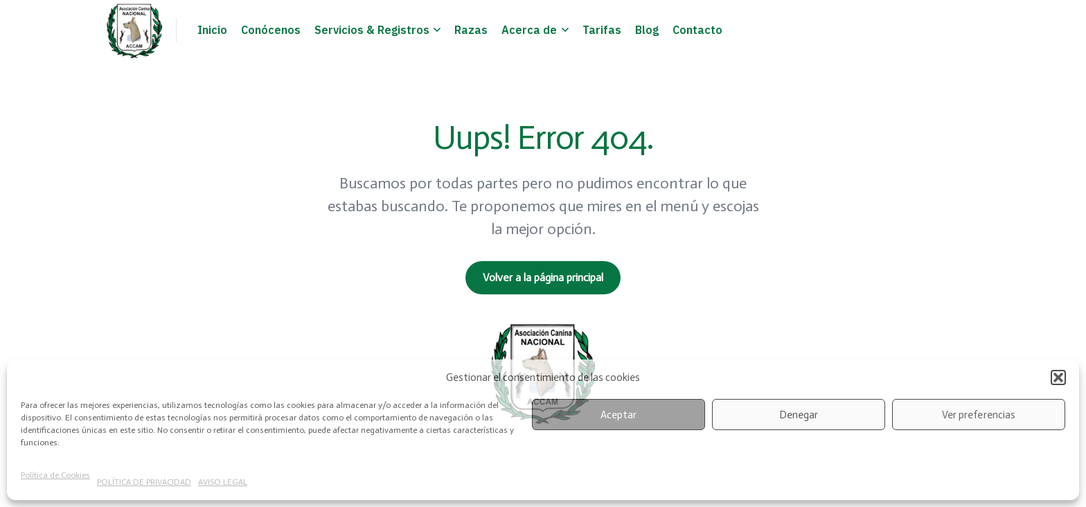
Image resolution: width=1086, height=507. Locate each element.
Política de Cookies (55, 475)
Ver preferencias (978, 415)
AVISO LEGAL (222, 482)
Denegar (798, 415)
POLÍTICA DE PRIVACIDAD (144, 482)
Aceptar (618, 415)
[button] (1058, 377)
